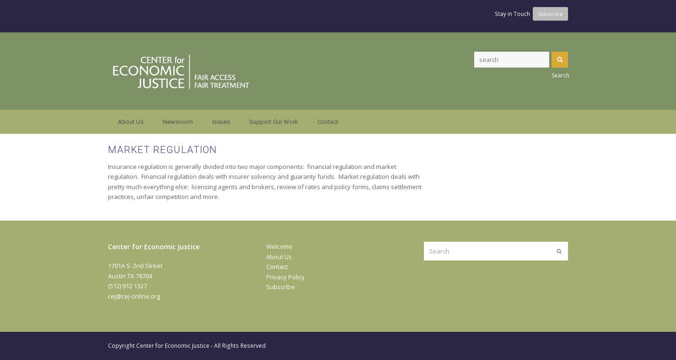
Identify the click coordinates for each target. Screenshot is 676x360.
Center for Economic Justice (172, 346)
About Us (279, 257)
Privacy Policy (285, 277)
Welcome (279, 246)
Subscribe (280, 287)
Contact (277, 266)
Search (560, 60)
